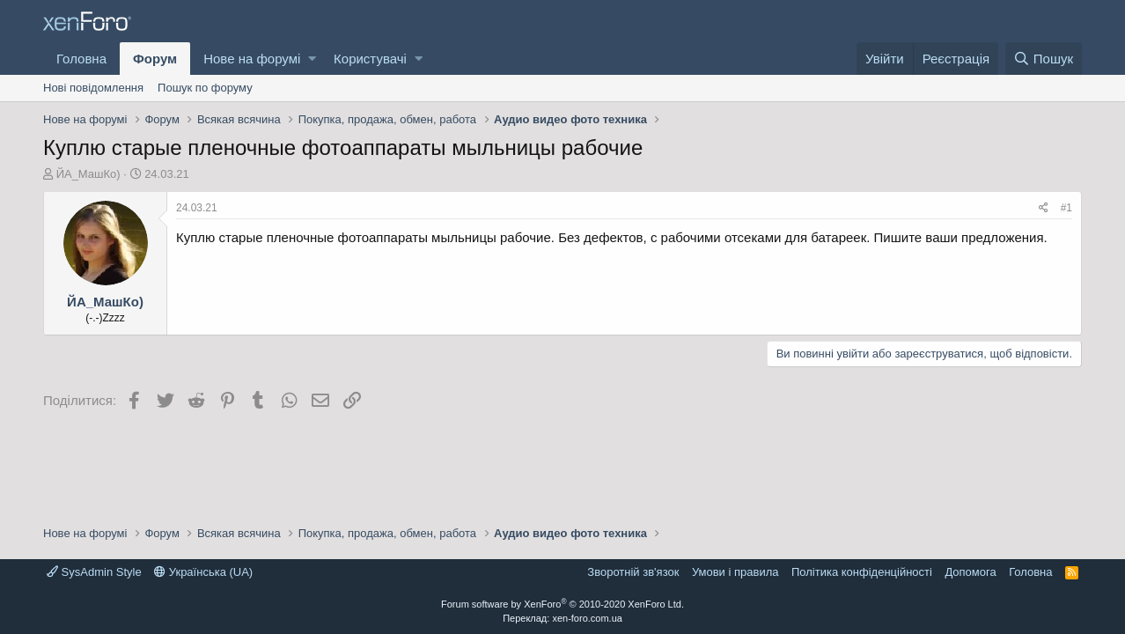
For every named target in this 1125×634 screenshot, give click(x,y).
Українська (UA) (203, 572)
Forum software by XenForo (562, 604)
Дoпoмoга (970, 572)
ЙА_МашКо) (88, 174)
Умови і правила (735, 572)
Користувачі (370, 58)
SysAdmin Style (94, 572)
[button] (312, 58)
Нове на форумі (251, 58)
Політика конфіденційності (861, 572)
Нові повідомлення (93, 87)
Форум (155, 58)
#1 (1066, 208)
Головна (81, 58)
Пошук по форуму (205, 87)
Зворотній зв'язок (633, 572)
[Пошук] (1043, 58)
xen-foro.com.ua (586, 618)
